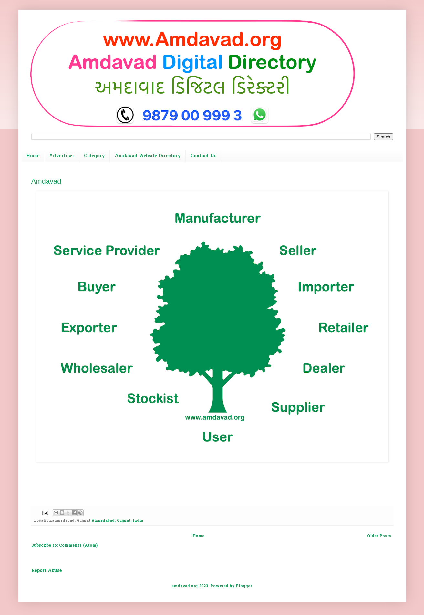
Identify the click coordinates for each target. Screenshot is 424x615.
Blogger (244, 586)
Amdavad (46, 181)
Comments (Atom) (78, 545)
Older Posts (379, 536)
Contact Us (203, 156)
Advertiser (61, 156)
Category (94, 156)
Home (32, 156)
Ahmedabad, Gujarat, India (117, 520)
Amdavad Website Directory (148, 156)
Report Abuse (46, 571)
